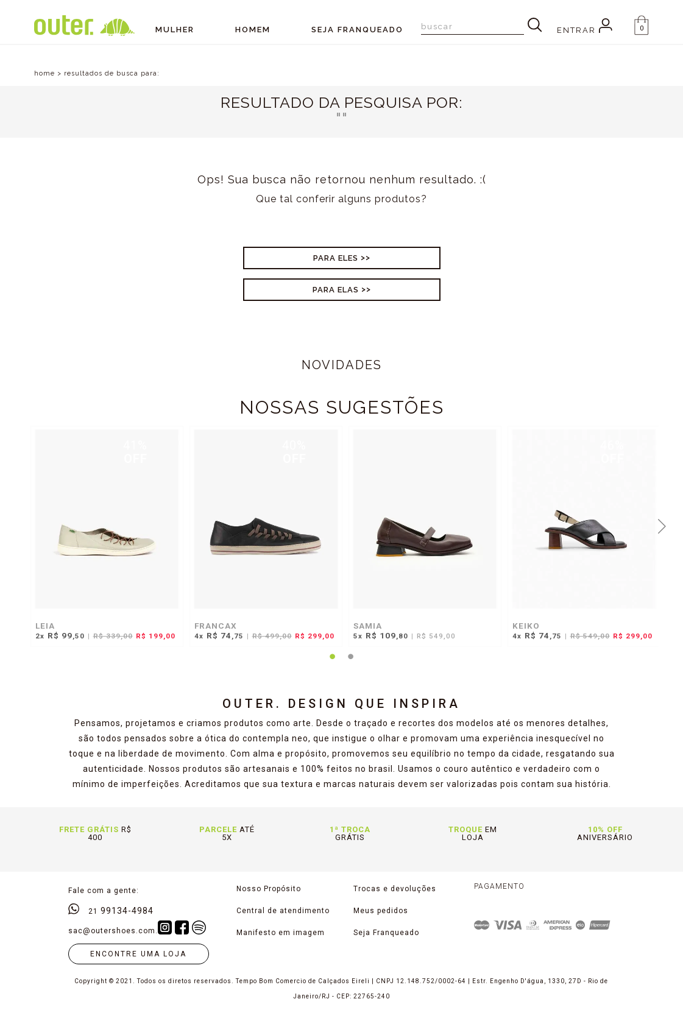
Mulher (174, 29)
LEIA (45, 625)
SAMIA (367, 625)
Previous (21, 525)
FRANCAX (215, 625)
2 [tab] (350, 664)
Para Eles (335, 258)
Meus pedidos (380, 910)
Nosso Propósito (268, 889)
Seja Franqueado (386, 932)
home (44, 73)
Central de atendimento (283, 910)
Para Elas (336, 289)
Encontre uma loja (138, 954)
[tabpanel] (103, 542)
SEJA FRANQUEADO (357, 29)
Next (662, 525)
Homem (253, 29)
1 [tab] (332, 664)
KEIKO (526, 625)
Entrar (584, 30)
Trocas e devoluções (394, 889)
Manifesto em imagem (280, 932)
